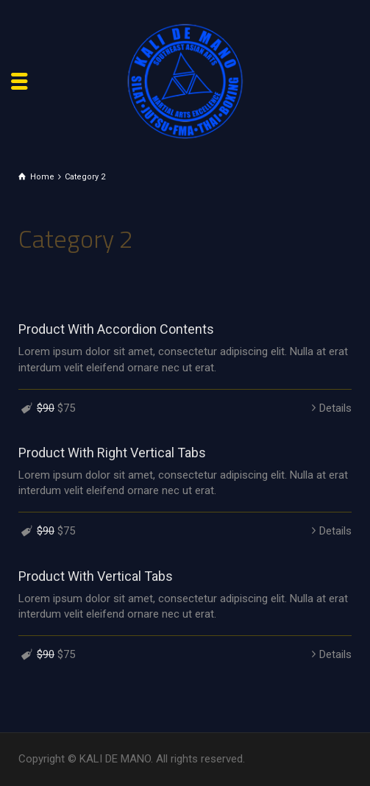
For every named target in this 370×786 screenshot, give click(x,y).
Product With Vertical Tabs (95, 576)
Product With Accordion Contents (116, 329)
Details (335, 408)
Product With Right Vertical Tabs (112, 452)
